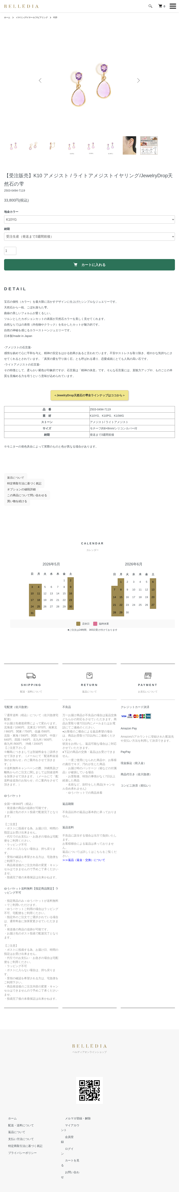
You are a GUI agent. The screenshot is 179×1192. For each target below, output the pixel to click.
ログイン (66, 1147)
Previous (42, 81)
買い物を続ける (14, 504)
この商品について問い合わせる (24, 498)
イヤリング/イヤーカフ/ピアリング (36, 17)
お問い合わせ (69, 1160)
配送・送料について (17, 1128)
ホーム (7, 17)
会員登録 (66, 1140)
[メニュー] (173, 6)
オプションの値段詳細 (18, 492)
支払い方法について (17, 1142)
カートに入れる (90, 266)
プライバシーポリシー (18, 1156)
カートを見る (69, 1153)
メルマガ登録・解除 (74, 1121)
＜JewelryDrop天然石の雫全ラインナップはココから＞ (89, 398)
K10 (63, 17)
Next (137, 81)
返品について (12, 480)
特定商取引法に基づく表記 (21, 486)
